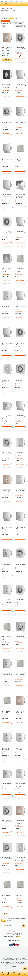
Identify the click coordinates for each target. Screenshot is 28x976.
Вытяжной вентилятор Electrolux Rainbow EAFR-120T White (20, 752)
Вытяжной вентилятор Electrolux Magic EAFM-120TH (7, 197)
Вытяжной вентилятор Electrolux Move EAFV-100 (20, 641)
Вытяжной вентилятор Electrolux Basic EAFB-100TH (20, 604)
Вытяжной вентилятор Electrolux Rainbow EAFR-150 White (20, 789)
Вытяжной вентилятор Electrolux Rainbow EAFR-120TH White (7, 752)
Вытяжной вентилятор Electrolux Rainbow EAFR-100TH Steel (20, 863)
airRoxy (16, 16)
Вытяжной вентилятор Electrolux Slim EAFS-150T (7, 826)
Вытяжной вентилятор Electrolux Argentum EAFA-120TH (7, 715)
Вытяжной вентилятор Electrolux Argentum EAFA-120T (20, 900)
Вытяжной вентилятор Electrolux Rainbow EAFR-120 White (20, 493)
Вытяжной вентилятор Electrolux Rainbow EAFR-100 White (7, 308)
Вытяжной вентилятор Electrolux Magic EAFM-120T (7, 345)
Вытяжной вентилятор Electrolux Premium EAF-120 (7, 419)
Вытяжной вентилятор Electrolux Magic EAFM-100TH (7, 530)
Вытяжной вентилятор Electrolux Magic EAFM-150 (20, 234)
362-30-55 (15, 935)
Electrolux (11, 18)
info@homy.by (15, 937)
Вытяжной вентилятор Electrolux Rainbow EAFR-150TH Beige (20, 715)
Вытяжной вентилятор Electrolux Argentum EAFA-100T (7, 641)
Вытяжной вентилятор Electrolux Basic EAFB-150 (20, 345)
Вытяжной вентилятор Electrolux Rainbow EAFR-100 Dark (7, 86)
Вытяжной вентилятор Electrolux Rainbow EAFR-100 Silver (7, 271)
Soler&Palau (4, 18)
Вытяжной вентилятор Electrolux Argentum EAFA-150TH (7, 900)
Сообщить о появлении (20, 59)
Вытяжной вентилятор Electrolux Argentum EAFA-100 (20, 160)
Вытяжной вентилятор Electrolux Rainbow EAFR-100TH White (7, 604)
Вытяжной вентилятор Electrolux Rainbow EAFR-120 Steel (20, 456)
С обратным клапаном (18, 23)
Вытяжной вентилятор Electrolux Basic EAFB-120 (7, 123)
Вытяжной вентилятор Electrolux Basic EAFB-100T (7, 234)
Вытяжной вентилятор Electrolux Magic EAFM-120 (7, 160)
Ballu (17, 18)
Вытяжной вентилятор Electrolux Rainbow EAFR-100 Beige (7, 493)
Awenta (11, 16)
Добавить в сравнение (7, 62)
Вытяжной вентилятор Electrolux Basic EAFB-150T (20, 567)
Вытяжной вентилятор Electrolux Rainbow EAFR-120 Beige (7, 49)
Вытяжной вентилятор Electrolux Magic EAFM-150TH (20, 308)
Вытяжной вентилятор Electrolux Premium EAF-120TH (7, 678)
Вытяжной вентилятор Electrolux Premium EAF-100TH (20, 530)
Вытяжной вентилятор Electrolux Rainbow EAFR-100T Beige (20, 826)
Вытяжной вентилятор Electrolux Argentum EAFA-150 (20, 678)
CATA (21, 18)
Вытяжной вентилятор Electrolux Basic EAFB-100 (20, 49)
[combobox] (3, 26)
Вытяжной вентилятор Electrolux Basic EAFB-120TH (7, 456)
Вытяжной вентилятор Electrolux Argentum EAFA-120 (20, 271)
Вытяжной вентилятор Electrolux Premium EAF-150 (7, 789)
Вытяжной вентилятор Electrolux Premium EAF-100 (20, 123)
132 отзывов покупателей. (16, 943)
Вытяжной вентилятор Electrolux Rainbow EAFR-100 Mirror (20, 197)
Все (7, 16)
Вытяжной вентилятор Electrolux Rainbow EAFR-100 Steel (7, 382)
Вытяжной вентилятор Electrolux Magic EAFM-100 (20, 86)
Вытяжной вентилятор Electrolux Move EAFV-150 (20, 382)
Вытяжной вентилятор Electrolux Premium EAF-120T (7, 567)
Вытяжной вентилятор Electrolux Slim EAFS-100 (7, 862)
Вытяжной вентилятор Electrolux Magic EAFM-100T (20, 419)
